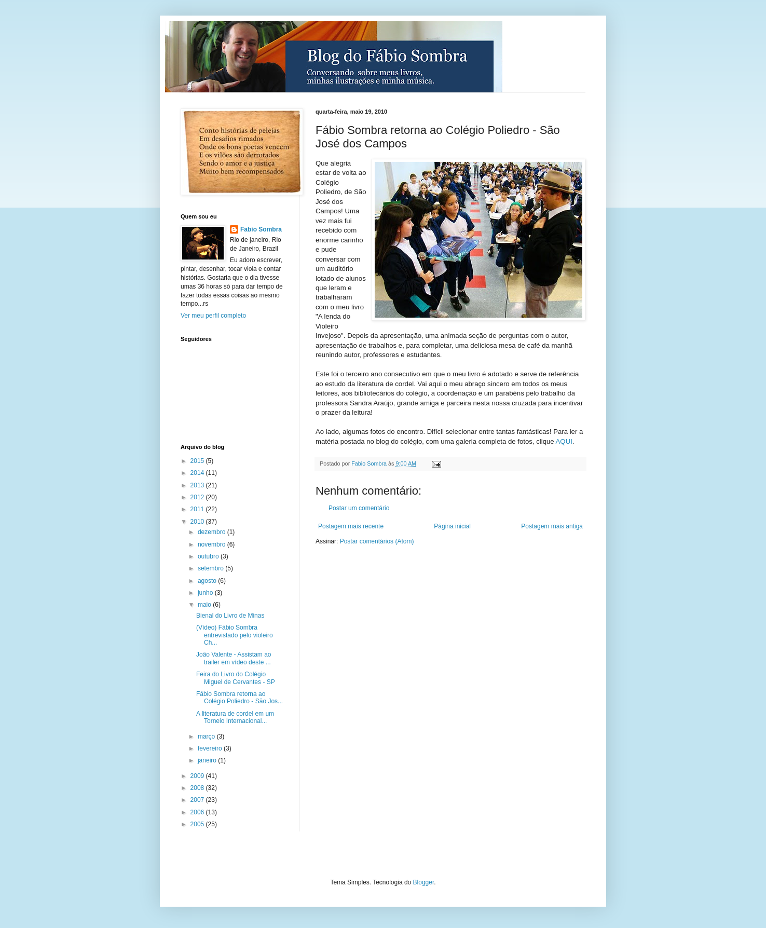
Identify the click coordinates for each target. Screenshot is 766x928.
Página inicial (452, 526)
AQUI (563, 441)
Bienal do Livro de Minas (230, 615)
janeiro (208, 760)
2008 (198, 787)
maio (205, 604)
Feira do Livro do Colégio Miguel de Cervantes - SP (235, 678)
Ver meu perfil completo (213, 315)
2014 (198, 472)
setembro (211, 568)
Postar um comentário (359, 508)
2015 (198, 461)
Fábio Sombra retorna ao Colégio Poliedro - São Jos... (239, 697)
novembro (212, 544)
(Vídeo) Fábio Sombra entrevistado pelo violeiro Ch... (234, 635)
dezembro (212, 532)
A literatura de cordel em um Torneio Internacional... (235, 717)
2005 (198, 824)
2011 (198, 509)
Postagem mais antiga (552, 526)
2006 (198, 812)
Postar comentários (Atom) (377, 541)
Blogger (423, 882)
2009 (198, 776)
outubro (209, 556)
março (207, 736)
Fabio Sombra (261, 229)
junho (206, 592)
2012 (198, 497)
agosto (208, 580)
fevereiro (211, 748)
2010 (198, 521)
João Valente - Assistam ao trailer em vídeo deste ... (233, 658)
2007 (198, 799)
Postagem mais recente (351, 526)
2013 (198, 485)
